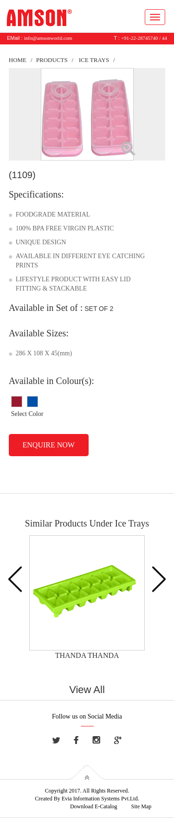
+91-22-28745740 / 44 (144, 38)
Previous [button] (15, 579)
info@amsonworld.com (48, 38)
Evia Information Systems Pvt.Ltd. (100, 798)
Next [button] (159, 579)
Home (17, 59)
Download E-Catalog (93, 806)
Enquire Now (49, 445)
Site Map (141, 806)
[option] (87, 598)
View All (87, 689)
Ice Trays (94, 59)
